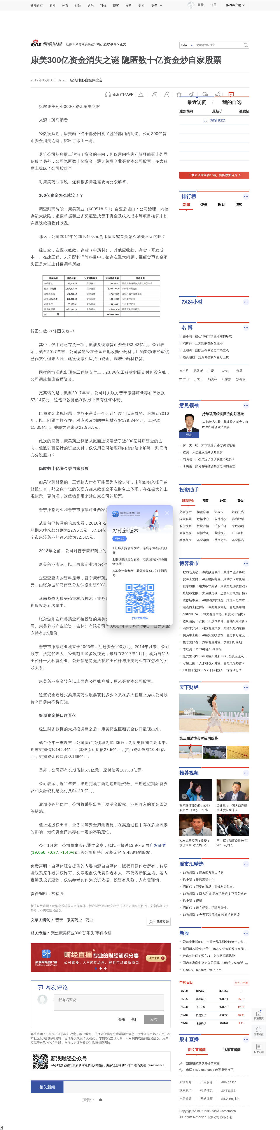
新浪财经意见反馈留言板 (203, 1063)
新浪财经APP (122, 94)
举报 (141, 94)
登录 (121, 1019)
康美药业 (74, 920)
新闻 (52, 5)
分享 (216, 94)
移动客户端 (235, 5)
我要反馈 (163, 921)
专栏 (141, 5)
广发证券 (158, 845)
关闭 (167, 513)
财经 (78, 5)
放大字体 (166, 94)
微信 (204, 94)
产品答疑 (185, 1098)
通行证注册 (228, 1090)
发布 (154, 1019)
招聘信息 (206, 1090)
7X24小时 (192, 302)
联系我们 (185, 1090)
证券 (69, 44)
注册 (213, 5)
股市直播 (189, 1039)
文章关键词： (42, 920)
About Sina (228, 1082)
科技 (103, 5)
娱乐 (91, 5)
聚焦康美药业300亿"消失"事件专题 (81, 933)
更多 (157, 5)
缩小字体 (154, 94)
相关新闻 (47, 1087)
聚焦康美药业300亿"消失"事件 (95, 44)
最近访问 (196, 102)
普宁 (59, 920)
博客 (116, 5)
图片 (129, 5)
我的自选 (232, 102)
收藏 (179, 94)
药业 (89, 920)
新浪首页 (37, 5)
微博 (191, 94)
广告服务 (206, 1082)
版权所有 (226, 1117)
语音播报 (259, 1032)
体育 (65, 5)
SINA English (230, 1098)
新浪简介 (185, 1082)
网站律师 (206, 1098)
